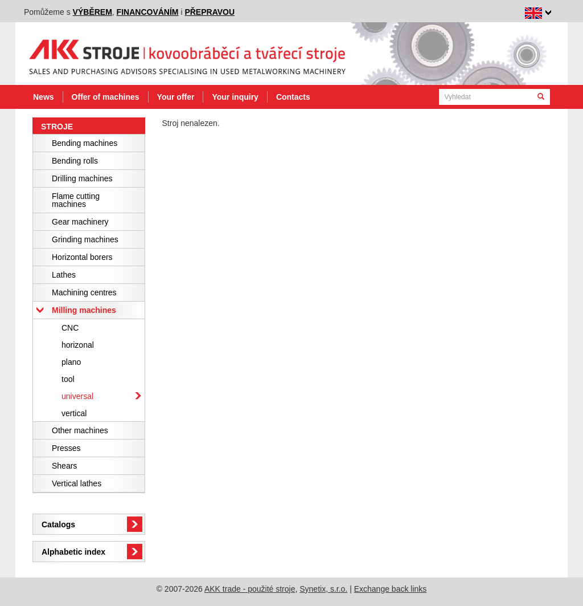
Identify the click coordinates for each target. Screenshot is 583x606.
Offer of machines (105, 96)
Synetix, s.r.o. (323, 588)
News (43, 96)
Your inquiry (235, 96)
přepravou (209, 12)
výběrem (92, 12)
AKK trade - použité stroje (249, 588)
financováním (148, 12)
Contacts (293, 96)
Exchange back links (390, 588)
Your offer (176, 96)
